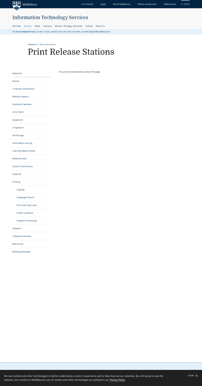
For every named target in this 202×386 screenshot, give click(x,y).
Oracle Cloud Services (22, 166)
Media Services (19, 158)
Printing (16, 181)
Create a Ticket (43, 31)
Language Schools (25, 197)
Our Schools (114, 4)
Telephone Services (21, 236)
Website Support (20, 96)
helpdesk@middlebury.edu (99, 31)
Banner (16, 81)
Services (28, 26)
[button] (185, 4)
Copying (20, 189)
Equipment (17, 119)
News (37, 26)
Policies (89, 26)
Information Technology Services (50, 17)
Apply (124, 4)
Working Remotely (21, 251)
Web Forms (17, 244)
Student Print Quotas (26, 220)
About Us (100, 26)
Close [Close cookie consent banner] (193, 375)
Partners (47, 26)
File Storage (18, 135)
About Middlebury (137, 4)
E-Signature (18, 127)
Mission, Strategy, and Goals (68, 26)
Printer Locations (24, 212)
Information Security (22, 143)
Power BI (16, 174)
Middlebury (32, 44)
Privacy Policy (117, 379)
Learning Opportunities (23, 150)
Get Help (16, 26)
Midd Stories (172, 4)
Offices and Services (156, 4)
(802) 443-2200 (60, 31)
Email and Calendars (22, 104)
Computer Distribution (23, 88)
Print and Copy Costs (26, 205)
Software (16, 228)
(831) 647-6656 (74, 31)
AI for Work (18, 112)
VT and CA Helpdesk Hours (24, 31)
